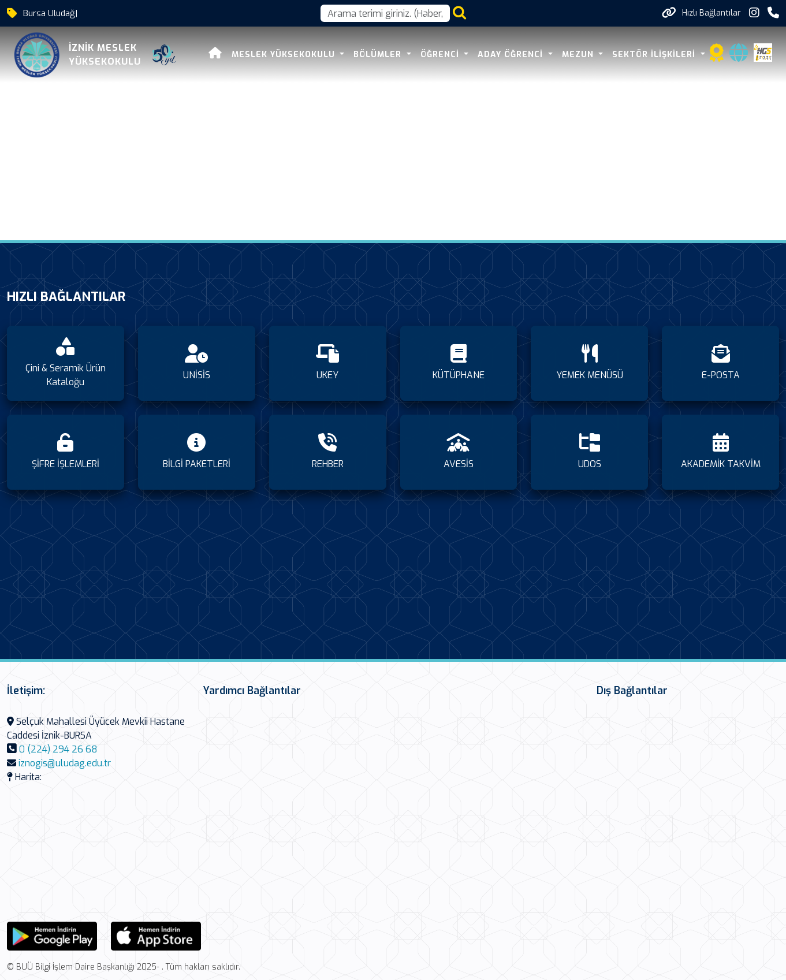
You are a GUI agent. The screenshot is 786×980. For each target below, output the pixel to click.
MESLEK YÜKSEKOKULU (285, 54)
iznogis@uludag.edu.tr (64, 763)
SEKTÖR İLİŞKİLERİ (655, 54)
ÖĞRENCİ (441, 54)
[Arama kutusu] (385, 13)
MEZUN (579, 54)
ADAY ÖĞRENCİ (512, 54)
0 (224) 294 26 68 (58, 749)
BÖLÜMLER (378, 54)
